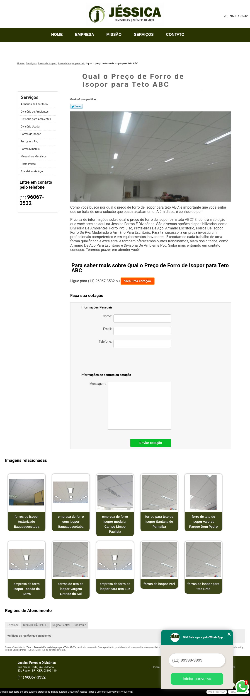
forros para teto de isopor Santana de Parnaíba (159, 521)
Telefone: (135, 344)
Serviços (144, 34)
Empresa (84, 34)
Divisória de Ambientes (35, 111)
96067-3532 (239, 16)
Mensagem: (130, 406)
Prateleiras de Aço (32, 171)
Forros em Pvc (30, 141)
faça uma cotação (137, 281)
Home (57, 34)
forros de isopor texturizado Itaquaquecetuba (26, 521)
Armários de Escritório (35, 104)
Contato (175, 34)
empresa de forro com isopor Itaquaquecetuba (71, 521)
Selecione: (13, 625)
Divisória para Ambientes (36, 119)
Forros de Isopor (31, 134)
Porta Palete (28, 164)
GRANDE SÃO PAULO (36, 625)
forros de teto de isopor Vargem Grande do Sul (70, 589)
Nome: (136, 318)
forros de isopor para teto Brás (203, 586)
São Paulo (80, 625)
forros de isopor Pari (159, 584)
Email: (137, 331)
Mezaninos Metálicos (34, 156)
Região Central (61, 625)
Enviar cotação (150, 443)
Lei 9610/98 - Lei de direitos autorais (47, 650)
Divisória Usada (30, 126)
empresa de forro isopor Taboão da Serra (27, 589)
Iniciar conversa (197, 679)
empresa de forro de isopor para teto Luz (115, 586)
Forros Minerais (30, 149)
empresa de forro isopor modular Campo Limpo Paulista (115, 524)
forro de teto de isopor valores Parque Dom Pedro (203, 521)
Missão (113, 34)
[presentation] (139, 361)
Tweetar (76, 106)
